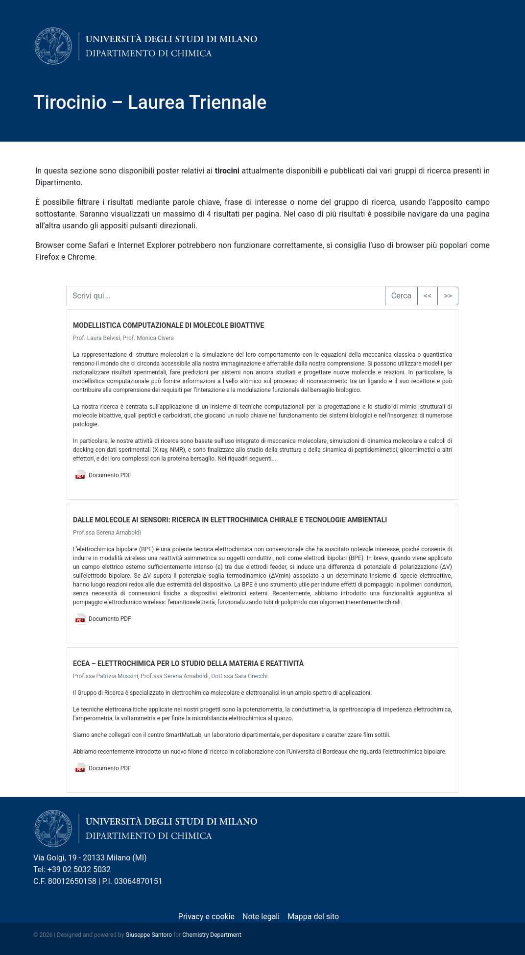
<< (427, 295)
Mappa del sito (313, 916)
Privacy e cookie (206, 916)
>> (448, 295)
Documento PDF (110, 475)
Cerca (401, 295)
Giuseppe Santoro (148, 934)
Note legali (261, 916)
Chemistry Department (211, 934)
